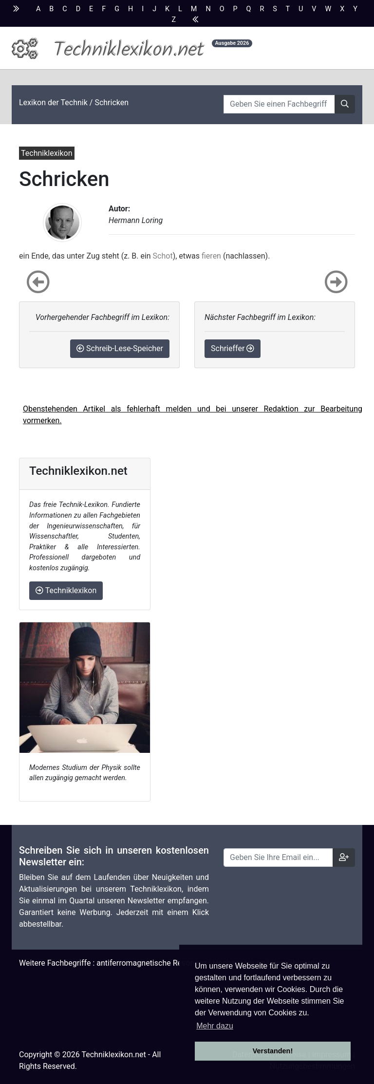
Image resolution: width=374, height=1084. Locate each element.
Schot (163, 256)
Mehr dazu (214, 1026)
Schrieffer (232, 348)
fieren (211, 256)
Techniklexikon (66, 590)
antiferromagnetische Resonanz (151, 963)
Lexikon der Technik (53, 102)
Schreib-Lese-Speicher (119, 348)
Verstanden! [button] (273, 1051)
